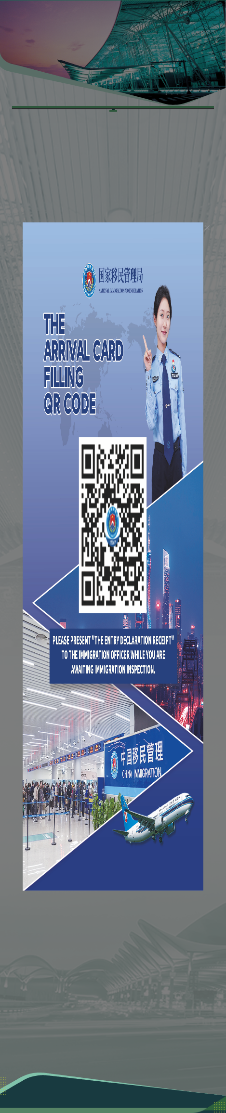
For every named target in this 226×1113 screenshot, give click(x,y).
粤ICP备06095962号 (172, 1081)
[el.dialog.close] (195, 219)
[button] (186, 17)
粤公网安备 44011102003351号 (113, 1091)
